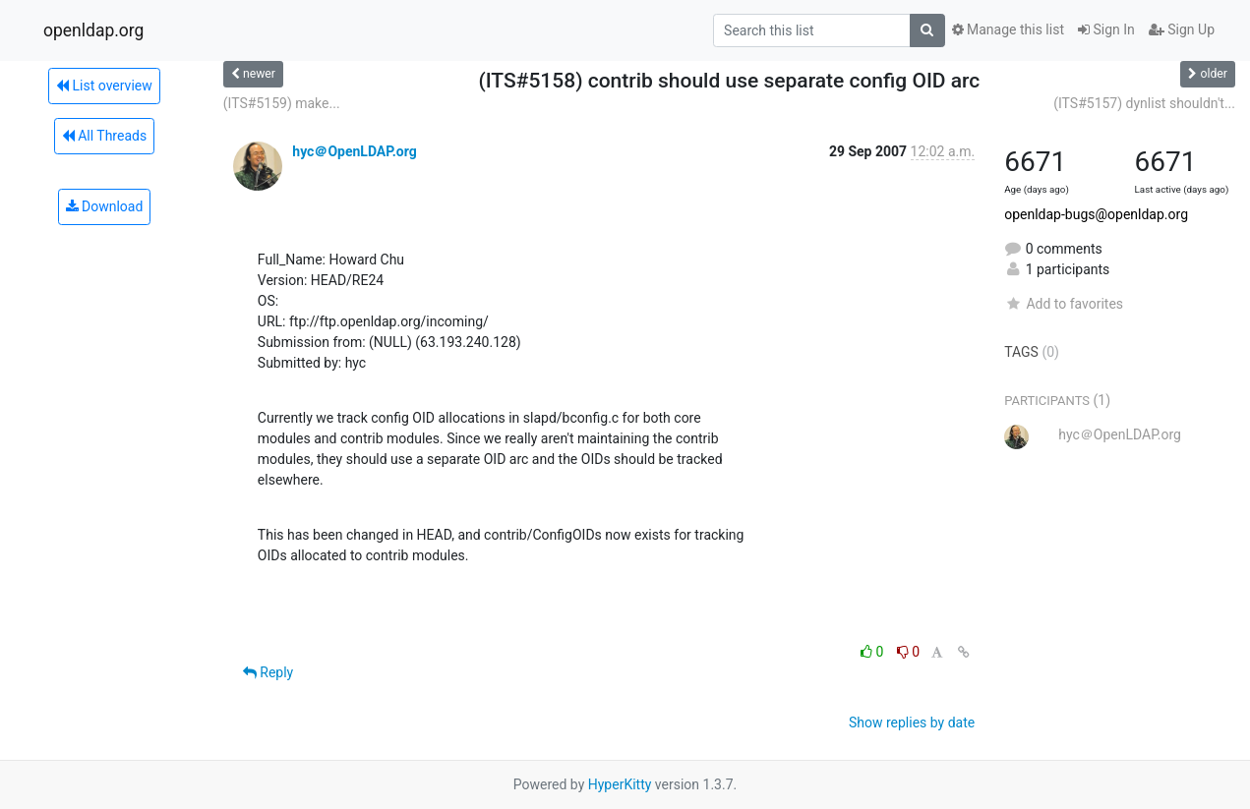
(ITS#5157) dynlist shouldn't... (1144, 103)
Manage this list (1008, 29)
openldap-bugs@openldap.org (1096, 214)
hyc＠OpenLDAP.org (354, 151)
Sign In (1106, 29)
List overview (104, 85)
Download (105, 206)
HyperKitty (620, 784)
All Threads (104, 136)
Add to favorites (1063, 304)
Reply (268, 672)
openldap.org (93, 30)
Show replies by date (912, 722)
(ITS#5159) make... (281, 103)
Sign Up (1182, 29)
